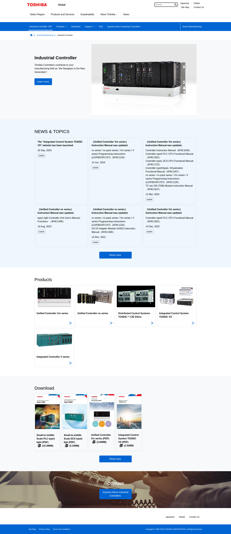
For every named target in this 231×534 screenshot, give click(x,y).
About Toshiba (108, 14)
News (126, 14)
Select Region (37, 14)
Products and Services (62, 14)
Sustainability (87, 14)
